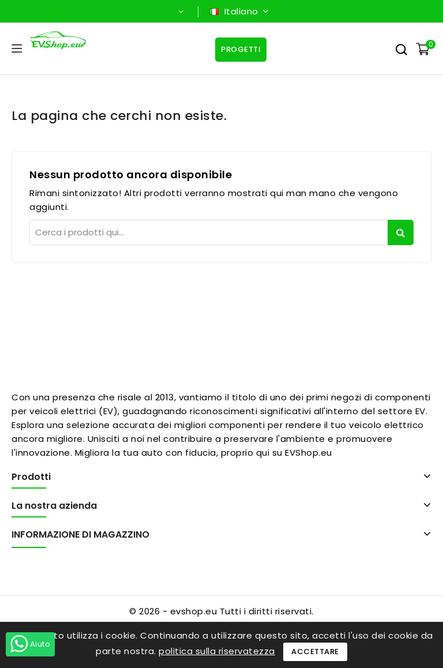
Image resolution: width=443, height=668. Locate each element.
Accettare (315, 651)
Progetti (241, 49)
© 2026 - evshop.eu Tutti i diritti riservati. (221, 611)
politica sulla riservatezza (217, 651)
